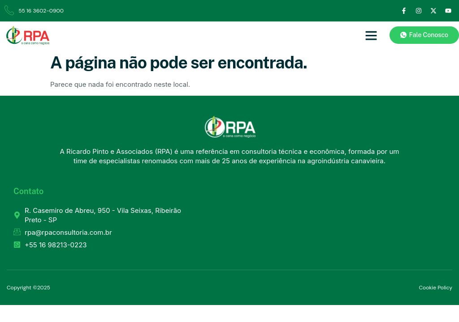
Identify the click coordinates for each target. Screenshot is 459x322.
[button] (371, 35)
